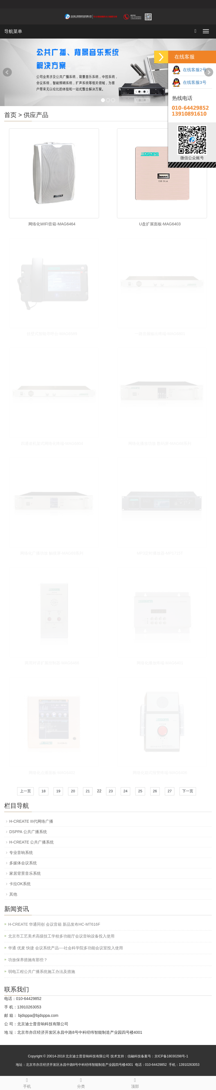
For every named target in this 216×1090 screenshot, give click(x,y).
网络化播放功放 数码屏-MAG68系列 (159, 443)
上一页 (25, 791)
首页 (10, 114)
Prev (7, 72)
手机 (27, 1082)
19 (58, 791)
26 (155, 791)
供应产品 (36, 114)
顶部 (135, 1082)
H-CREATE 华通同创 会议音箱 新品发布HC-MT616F (54, 924)
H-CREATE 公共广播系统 (31, 842)
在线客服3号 (189, 82)
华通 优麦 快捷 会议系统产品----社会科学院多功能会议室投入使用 (65, 948)
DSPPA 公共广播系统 (28, 831)
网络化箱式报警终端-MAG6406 (160, 772)
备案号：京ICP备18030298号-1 (164, 1056)
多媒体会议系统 (23, 863)
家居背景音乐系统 (25, 873)
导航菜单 (13, 31)
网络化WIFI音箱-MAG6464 (51, 224)
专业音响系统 (21, 852)
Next (208, 72)
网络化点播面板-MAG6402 (52, 772)
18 (44, 791)
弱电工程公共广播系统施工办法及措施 (41, 971)
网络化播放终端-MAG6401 (160, 663)
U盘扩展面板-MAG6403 (160, 224)
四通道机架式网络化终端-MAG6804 (52, 443)
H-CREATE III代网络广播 (31, 821)
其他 (13, 894)
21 (88, 791)
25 (140, 791)
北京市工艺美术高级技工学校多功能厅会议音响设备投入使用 (61, 936)
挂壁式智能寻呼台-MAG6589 (52, 333)
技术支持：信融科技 (126, 1056)
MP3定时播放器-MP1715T (160, 553)
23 (111, 791)
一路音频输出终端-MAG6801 (160, 333)
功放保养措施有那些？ (28, 959)
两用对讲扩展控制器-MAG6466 (52, 663)
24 (125, 791)
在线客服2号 (189, 69)
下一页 (187, 791)
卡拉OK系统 (20, 884)
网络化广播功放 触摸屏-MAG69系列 (51, 553)
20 (73, 791)
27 (170, 791)
